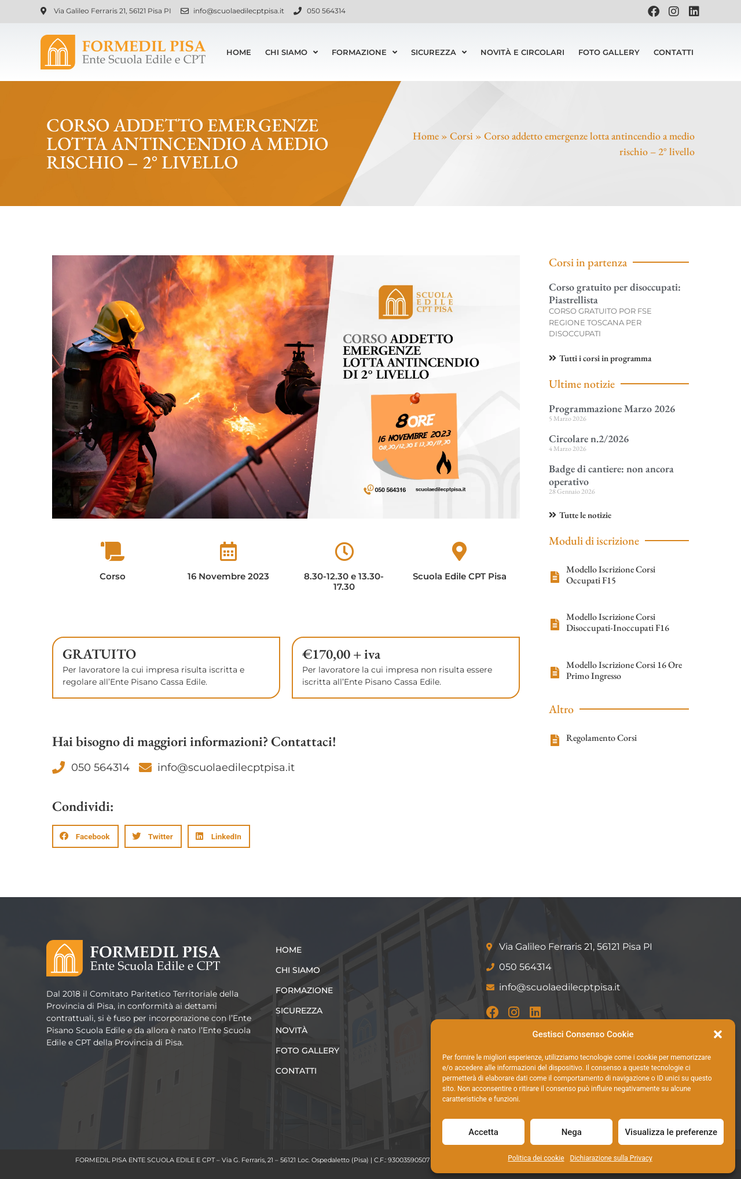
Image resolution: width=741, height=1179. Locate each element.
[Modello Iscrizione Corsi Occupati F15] (554, 577)
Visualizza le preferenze (671, 1132)
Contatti (674, 52)
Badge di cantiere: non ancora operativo (611, 475)
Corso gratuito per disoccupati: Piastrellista (615, 293)
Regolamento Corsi (601, 738)
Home (238, 52)
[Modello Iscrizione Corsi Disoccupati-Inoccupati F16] (554, 624)
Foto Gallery (609, 52)
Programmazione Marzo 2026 (612, 408)
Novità (294, 1030)
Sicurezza (439, 52)
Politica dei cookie (536, 1158)
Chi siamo (291, 52)
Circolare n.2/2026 (589, 438)
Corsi (461, 135)
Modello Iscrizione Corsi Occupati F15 (610, 574)
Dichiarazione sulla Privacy (611, 1158)
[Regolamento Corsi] (554, 740)
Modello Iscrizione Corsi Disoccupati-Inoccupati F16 (617, 622)
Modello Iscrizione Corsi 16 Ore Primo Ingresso (624, 670)
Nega (572, 1132)
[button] (718, 1034)
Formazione (364, 52)
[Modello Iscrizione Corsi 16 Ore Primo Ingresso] (554, 672)
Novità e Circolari (522, 52)
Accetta (483, 1132)
